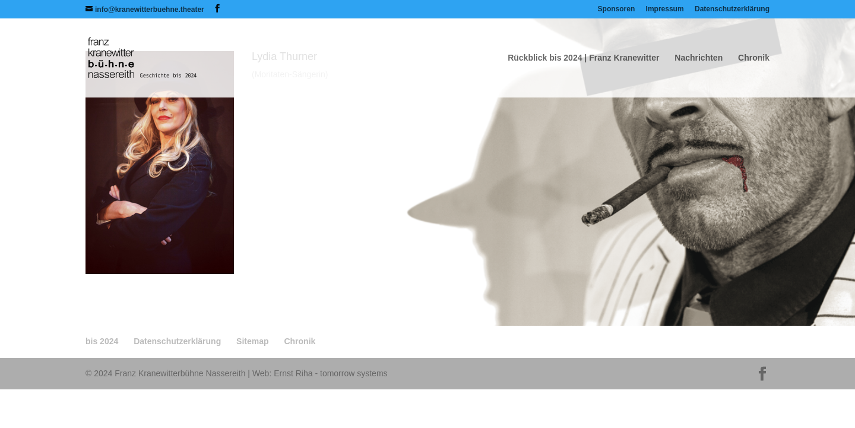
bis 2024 (102, 341)
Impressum (665, 9)
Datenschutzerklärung (732, 9)
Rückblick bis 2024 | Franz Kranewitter (583, 58)
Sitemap (252, 341)
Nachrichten (698, 58)
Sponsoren (616, 9)
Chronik (754, 58)
